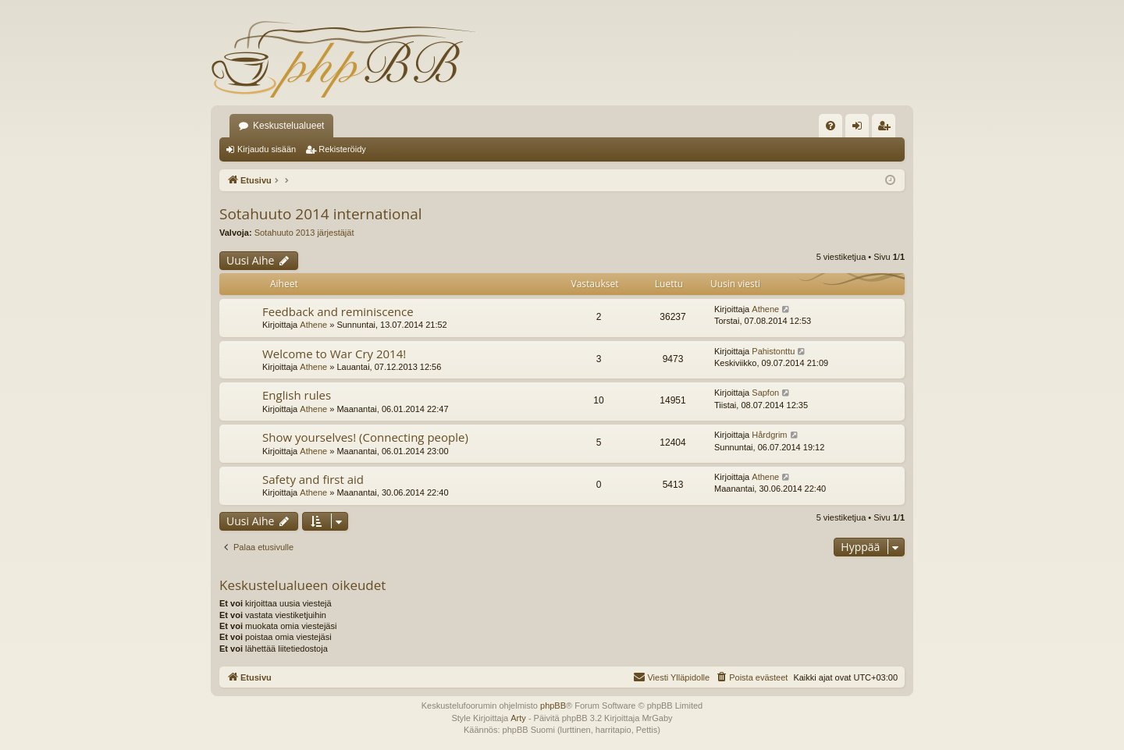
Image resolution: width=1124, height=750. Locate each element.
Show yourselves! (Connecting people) (365, 437)
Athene (313, 324)
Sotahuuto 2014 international (320, 214)
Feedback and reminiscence (338, 311)
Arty (518, 718)
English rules (296, 395)
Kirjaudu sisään (266, 149)
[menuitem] (830, 125)
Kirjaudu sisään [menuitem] (860, 128)
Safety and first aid (313, 479)
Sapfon (765, 392)
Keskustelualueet (288, 125)
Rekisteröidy (342, 149)
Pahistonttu (773, 351)
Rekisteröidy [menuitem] (887, 128)
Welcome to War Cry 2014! (334, 353)
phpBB (553, 705)
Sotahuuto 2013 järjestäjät (304, 232)
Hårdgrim (769, 434)
